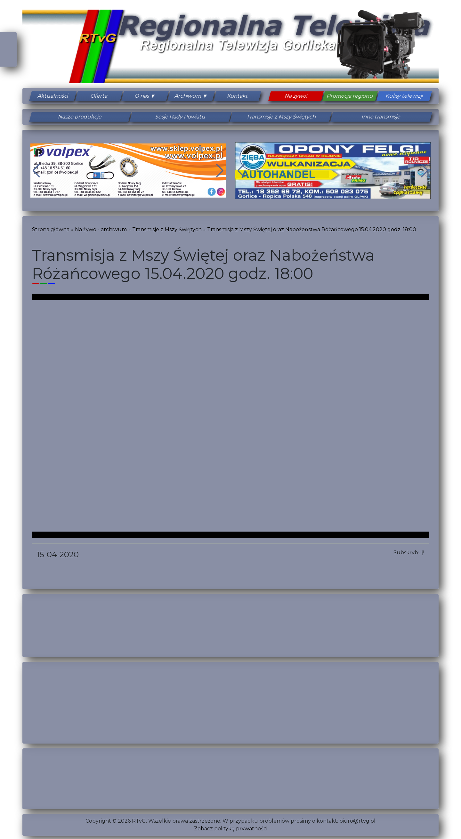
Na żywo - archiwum (101, 229)
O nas (142, 96)
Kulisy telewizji (404, 96)
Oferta (99, 96)
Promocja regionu (350, 96)
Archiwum (188, 96)
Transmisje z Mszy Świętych (281, 117)
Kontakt (237, 96)
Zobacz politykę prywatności (230, 829)
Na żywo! (296, 96)
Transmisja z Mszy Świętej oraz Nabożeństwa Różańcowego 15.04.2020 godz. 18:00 (311, 229)
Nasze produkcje (79, 117)
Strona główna (50, 229)
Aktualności (53, 96)
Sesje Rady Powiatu (180, 117)
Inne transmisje (381, 117)
